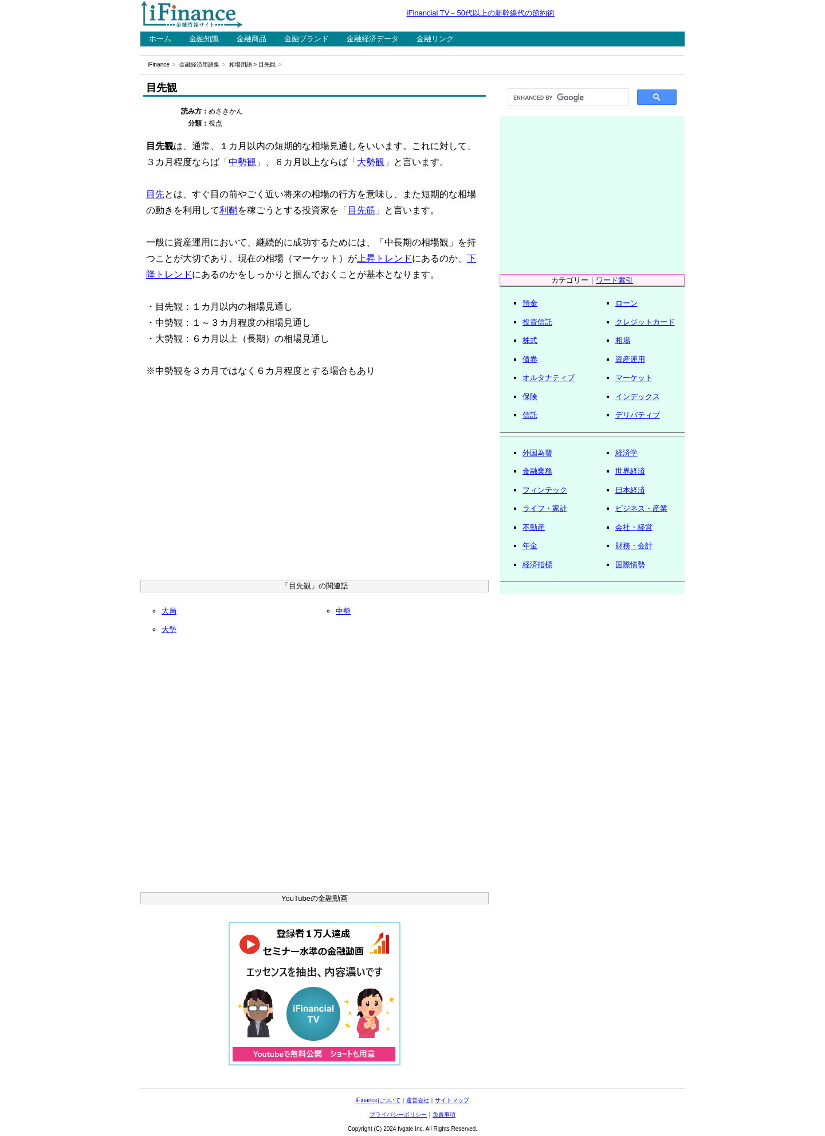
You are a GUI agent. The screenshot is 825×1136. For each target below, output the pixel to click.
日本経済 (630, 490)
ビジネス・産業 (641, 508)
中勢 (343, 611)
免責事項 (444, 1114)
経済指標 (537, 564)
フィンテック (544, 490)
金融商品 (251, 38)
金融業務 (537, 471)
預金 (529, 303)
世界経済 (630, 471)
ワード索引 (614, 280)
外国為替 (537, 452)
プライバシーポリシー (398, 1114)
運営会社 (417, 1100)
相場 (622, 340)
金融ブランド (306, 38)
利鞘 (228, 210)
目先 (155, 194)
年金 (529, 545)
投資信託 (537, 322)
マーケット (634, 377)
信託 (529, 415)
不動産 (533, 527)
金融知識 (204, 38)
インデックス (637, 396)
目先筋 (361, 210)
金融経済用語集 (199, 64)
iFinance (159, 64)
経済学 (626, 452)
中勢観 (242, 162)
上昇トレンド (384, 258)
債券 (529, 359)
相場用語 (240, 64)
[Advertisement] (314, 482)
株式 (529, 340)
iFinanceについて (378, 1100)
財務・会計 (634, 545)
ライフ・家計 (544, 508)
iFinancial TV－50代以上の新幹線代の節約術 (481, 13)
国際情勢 (630, 564)
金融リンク (435, 38)
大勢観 (370, 162)
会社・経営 (634, 527)
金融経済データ (373, 38)
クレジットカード (645, 322)
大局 (169, 611)
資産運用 (630, 359)
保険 (529, 396)
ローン (626, 303)
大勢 (169, 629)
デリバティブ (637, 415)
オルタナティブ (548, 377)
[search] (567, 97)
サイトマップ (452, 1100)
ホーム (160, 38)
